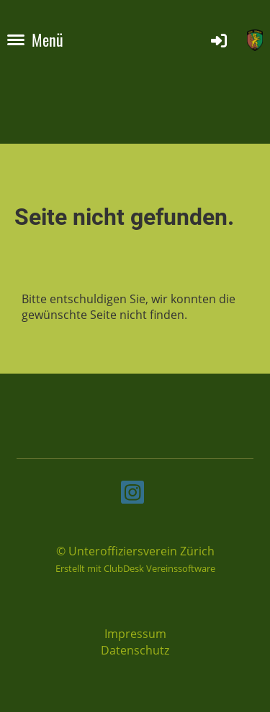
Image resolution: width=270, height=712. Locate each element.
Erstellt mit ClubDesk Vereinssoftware (135, 568)
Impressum (135, 634)
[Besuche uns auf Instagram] (132, 494)
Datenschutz (135, 650)
